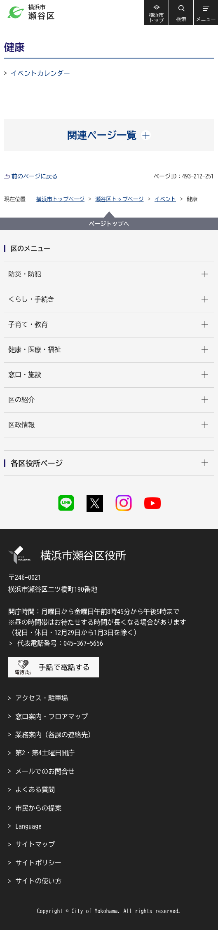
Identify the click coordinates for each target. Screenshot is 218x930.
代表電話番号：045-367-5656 (60, 643)
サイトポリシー (38, 863)
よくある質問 (35, 789)
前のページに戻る (35, 176)
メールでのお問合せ (45, 771)
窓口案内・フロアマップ (51, 716)
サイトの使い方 (38, 881)
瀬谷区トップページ (120, 199)
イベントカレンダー (40, 73)
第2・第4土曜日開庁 (45, 753)
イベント (165, 199)
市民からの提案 (38, 808)
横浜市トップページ (60, 199)
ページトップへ (109, 224)
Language (28, 826)
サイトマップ (35, 844)
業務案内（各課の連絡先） (54, 734)
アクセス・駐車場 (41, 698)
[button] (181, 12)
